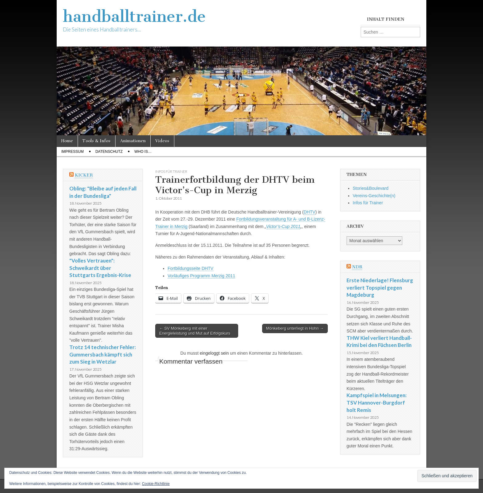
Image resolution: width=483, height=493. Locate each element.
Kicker (84, 175)
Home (67, 141)
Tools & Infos (97, 141)
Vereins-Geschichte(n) (374, 195)
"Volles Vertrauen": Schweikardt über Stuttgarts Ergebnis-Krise (100, 267)
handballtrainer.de (134, 16)
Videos (162, 141)
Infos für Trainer (171, 171)
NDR (357, 267)
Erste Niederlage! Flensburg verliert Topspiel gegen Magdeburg (380, 287)
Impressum (72, 151)
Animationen (133, 141)
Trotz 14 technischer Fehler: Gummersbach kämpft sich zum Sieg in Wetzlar (102, 354)
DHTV (309, 212)
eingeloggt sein (214, 353)
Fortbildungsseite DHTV (190, 268)
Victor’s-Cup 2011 (283, 226)
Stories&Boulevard (370, 188)
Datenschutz (109, 151)
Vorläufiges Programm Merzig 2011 (201, 275)
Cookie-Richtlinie (156, 484)
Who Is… (143, 151)
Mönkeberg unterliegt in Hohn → (295, 328)
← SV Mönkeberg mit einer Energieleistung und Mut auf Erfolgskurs (194, 331)
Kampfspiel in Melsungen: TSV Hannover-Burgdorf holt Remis (377, 402)
